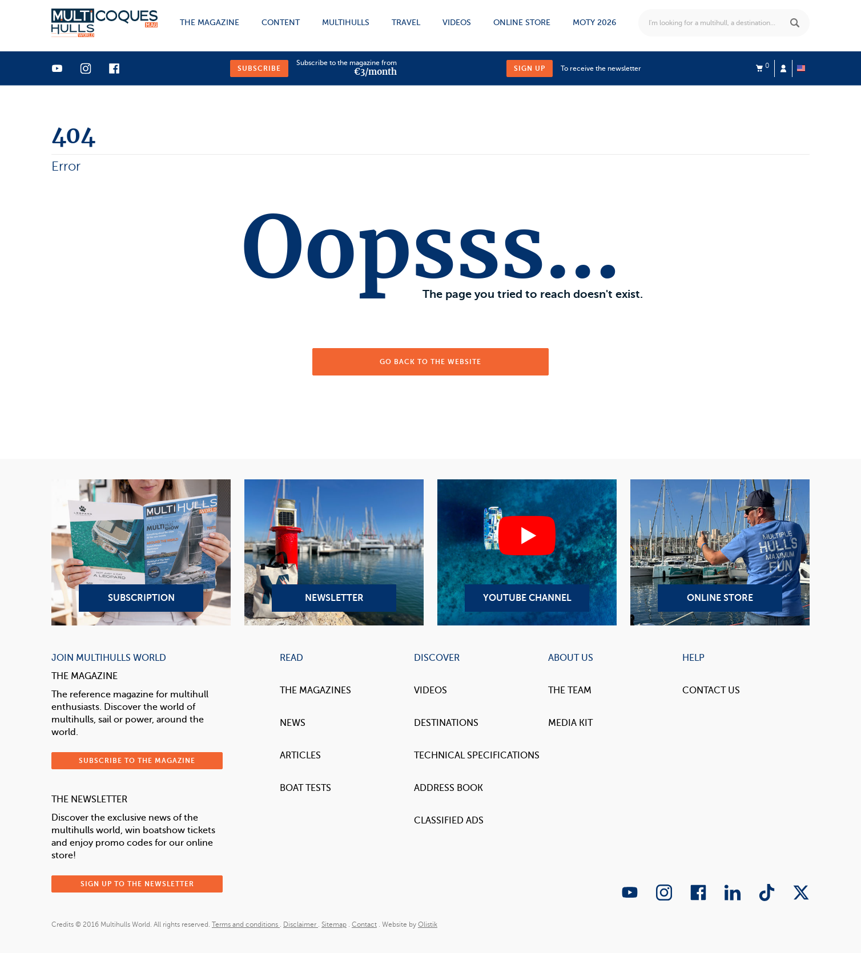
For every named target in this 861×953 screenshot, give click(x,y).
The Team (570, 690)
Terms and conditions (246, 924)
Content (280, 22)
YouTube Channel (527, 552)
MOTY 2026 (594, 22)
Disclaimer (300, 924)
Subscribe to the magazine (137, 761)
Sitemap (334, 924)
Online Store (720, 552)
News (292, 723)
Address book (448, 788)
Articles (300, 755)
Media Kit (570, 723)
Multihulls (345, 22)
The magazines (315, 690)
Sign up (529, 68)
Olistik (427, 924)
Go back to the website (430, 362)
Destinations (446, 723)
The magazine (209, 22)
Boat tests (305, 788)
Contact (364, 924)
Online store (521, 22)
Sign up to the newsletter (137, 884)
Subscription (141, 552)
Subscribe (259, 68)
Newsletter (334, 552)
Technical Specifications (477, 755)
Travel (406, 22)
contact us (711, 690)
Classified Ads (449, 820)
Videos (456, 22)
